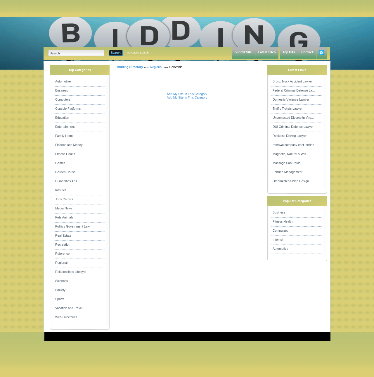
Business (61, 90)
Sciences (61, 281)
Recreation (62, 244)
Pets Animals (64, 217)
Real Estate (63, 235)
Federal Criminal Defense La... (294, 90)
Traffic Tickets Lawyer (287, 108)
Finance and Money (69, 145)
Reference (62, 253)
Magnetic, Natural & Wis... (291, 154)
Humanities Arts (66, 181)
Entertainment (65, 126)
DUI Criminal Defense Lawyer (293, 126)
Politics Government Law (72, 226)
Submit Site (243, 52)
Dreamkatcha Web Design (291, 181)
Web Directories (66, 317)
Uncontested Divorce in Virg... (293, 117)
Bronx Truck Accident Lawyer (293, 81)
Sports (59, 299)
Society (60, 290)
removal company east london (293, 145)
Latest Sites (267, 52)
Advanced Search (138, 52)
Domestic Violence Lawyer (291, 99)
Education (62, 117)
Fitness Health (65, 154)
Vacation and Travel (68, 308)
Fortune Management (287, 172)
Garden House (65, 172)
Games (60, 163)
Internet (60, 190)
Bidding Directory (130, 67)
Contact (307, 52)
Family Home (64, 135)
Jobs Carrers (64, 199)
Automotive (63, 81)
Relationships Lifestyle (70, 271)
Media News (63, 208)
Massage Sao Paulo (286, 163)
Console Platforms (68, 108)
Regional (61, 262)
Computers (62, 99)
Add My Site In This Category (187, 94)
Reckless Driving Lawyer (290, 135)
